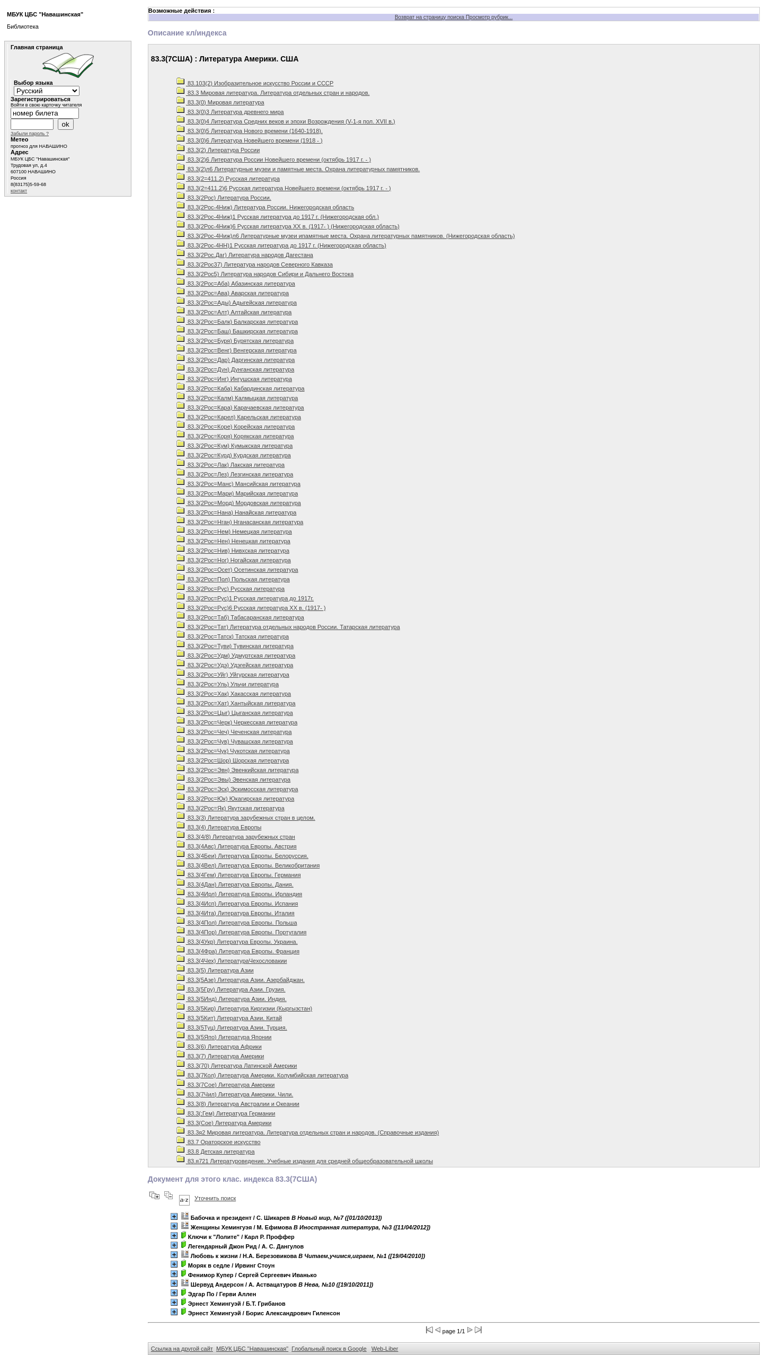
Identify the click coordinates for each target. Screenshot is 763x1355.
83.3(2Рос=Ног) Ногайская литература (233, 560)
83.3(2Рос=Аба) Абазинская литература (235, 283)
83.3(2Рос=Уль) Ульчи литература (227, 684)
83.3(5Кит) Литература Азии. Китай (229, 1018)
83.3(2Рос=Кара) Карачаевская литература (240, 407)
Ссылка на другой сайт (182, 1348)
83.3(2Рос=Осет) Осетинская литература (237, 569)
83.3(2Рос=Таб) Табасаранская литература (240, 617)
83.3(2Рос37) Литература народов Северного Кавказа (254, 264)
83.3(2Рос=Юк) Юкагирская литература (235, 798)
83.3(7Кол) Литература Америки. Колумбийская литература (262, 1075)
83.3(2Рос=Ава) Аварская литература (232, 293)
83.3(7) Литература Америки (220, 1056)
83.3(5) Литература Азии (215, 970)
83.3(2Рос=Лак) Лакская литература (230, 465)
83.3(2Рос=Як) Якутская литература (230, 808)
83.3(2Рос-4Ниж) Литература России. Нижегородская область (265, 207)
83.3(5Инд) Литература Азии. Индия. (231, 999)
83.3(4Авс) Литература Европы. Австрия (236, 846)
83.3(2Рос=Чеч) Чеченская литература (234, 732)
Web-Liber (384, 1348)
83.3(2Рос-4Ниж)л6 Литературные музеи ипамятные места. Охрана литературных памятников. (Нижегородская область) (345, 236)
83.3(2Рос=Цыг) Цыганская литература (234, 713)
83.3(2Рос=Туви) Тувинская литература (235, 646)
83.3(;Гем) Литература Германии (226, 1113)
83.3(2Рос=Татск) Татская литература (232, 636)
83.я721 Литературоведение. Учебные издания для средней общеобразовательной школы (304, 1161)
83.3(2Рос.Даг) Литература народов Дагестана (244, 255)
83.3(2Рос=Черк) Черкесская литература (236, 722)
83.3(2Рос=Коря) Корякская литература (235, 436)
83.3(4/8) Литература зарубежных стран (235, 837)
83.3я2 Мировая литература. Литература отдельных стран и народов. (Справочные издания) (307, 1132)
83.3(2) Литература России (218, 150)
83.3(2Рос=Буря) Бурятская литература (235, 341)
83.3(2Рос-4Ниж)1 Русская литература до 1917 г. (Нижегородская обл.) (277, 217)
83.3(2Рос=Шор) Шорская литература (232, 760)
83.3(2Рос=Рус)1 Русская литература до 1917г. (245, 598)
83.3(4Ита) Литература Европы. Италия (235, 913)
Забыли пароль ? (30, 133)
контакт (19, 190)
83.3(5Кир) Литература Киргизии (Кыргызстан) (244, 1008)
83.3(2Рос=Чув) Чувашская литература (234, 741)
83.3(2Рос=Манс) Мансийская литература (238, 484)
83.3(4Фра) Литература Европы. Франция (237, 951)
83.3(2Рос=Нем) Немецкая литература (234, 531)
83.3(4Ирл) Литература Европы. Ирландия (239, 894)
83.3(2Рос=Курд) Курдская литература (233, 455)
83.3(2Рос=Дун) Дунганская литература (235, 369)
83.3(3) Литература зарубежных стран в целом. (245, 817)
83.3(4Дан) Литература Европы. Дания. (235, 884)
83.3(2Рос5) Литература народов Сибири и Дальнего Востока (264, 274)
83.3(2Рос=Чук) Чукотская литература (233, 751)
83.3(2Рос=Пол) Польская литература (233, 579)
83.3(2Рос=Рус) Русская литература (230, 589)
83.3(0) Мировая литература (220, 102)
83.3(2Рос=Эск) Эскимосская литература (237, 789)
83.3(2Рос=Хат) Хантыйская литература (236, 703)
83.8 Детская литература (215, 1151)
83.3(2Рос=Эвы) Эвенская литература (233, 779)
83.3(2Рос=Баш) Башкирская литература (237, 331)
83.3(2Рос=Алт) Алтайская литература (234, 312)
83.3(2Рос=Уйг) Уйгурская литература (232, 674)
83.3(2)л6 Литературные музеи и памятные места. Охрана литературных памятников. (298, 169)
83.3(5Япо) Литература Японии (224, 1037)
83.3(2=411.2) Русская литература (228, 178)
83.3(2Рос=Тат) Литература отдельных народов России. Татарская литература (288, 627)
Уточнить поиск (215, 1198)
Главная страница (37, 47)
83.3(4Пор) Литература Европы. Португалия (241, 932)
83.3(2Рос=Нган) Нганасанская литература (240, 522)
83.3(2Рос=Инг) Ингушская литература (234, 379)
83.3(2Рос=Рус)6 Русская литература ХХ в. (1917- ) (251, 608)
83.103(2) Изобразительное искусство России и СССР (255, 83)
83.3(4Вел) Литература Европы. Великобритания (248, 865)
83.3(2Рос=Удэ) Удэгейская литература (235, 665)
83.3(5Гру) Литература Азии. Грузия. (231, 989)
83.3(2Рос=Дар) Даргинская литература (235, 360)
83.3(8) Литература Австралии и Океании (237, 1104)
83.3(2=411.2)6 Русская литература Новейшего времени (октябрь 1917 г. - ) (283, 188)
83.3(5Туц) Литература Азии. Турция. (231, 1027)
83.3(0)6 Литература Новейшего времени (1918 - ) (249, 140)
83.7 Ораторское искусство (218, 1142)
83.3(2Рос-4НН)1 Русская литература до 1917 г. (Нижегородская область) (281, 245)
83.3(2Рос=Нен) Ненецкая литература (233, 541)
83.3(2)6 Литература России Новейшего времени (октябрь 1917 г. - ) (273, 159)
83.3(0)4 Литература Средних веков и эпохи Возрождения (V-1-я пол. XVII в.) (285, 121)
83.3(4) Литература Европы (218, 827)
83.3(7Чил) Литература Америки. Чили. (235, 1094)
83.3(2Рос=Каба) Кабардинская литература (240, 388)
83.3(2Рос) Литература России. (223, 197)
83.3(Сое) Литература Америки (223, 1123)
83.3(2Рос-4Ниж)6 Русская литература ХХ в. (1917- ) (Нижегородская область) (288, 226)
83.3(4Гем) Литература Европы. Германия (238, 875)
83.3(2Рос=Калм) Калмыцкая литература (237, 398)
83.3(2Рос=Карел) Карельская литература (238, 417)
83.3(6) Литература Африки (219, 1046)
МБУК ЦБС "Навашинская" (252, 1348)
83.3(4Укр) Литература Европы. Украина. (237, 941)
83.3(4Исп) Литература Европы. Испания (237, 903)
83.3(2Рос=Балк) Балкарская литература (237, 321)
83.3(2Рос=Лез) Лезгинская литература (234, 474)
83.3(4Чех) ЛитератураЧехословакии (231, 961)
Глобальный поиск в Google (328, 1348)
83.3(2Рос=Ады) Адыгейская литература (236, 302)
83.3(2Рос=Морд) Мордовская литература (238, 503)
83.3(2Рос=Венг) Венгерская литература (236, 350)
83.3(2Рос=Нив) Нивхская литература (232, 550)
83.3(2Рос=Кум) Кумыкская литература (234, 445)
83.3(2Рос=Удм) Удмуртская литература (235, 655)
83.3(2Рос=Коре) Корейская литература (235, 426)
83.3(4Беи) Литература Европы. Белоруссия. (242, 856)
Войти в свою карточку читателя (46, 105)
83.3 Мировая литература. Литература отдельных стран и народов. (273, 93)
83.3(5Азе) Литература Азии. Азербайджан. (240, 980)
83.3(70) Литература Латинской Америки (236, 1065)
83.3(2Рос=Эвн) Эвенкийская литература (237, 770)
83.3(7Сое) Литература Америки (225, 1085)
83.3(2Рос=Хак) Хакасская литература (233, 693)
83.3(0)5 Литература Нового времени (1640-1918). (249, 131)
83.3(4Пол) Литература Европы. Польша (236, 922)
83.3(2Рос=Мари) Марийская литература (237, 493)
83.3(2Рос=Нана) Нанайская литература (236, 512)
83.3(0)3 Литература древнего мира (230, 112)
